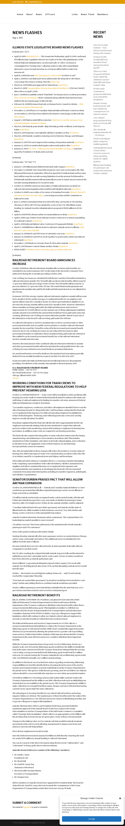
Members (103, 14)
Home (19, 14)
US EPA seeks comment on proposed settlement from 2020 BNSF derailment (102, 94)
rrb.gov (15, 378)
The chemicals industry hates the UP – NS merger (102, 132)
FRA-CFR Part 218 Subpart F (26, 98)
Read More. (63, 85)
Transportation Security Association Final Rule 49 (48, 88)
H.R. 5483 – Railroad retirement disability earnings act (51, 149)
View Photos (19, 117)
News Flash (88, 14)
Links (75, 14)
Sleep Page (55, 82)
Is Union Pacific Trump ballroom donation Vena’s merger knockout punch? (101, 62)
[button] (120, 798)
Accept (92, 819)
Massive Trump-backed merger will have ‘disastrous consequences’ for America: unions (101, 108)
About (29, 14)
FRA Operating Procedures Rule (48, 75)
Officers (50, 14)
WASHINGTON (32, 56)
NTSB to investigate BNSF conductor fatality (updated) (101, 141)
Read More (24, 130)
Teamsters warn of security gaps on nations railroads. (49, 249)
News (38, 14)
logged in (27, 807)
